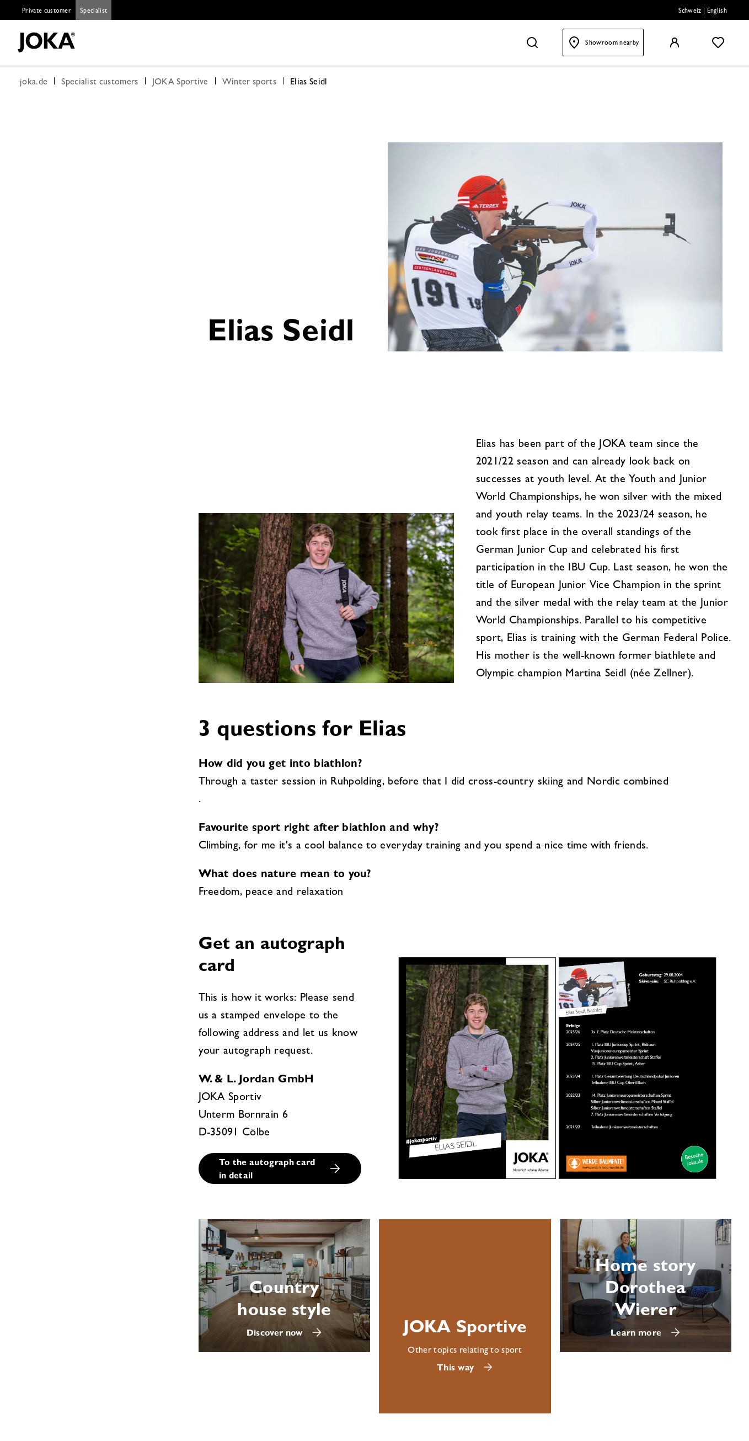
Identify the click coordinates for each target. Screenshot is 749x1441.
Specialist (93, 11)
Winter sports (249, 83)
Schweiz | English (702, 11)
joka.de (33, 83)
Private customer (46, 11)
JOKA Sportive (180, 83)
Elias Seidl (309, 83)
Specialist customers (99, 83)
